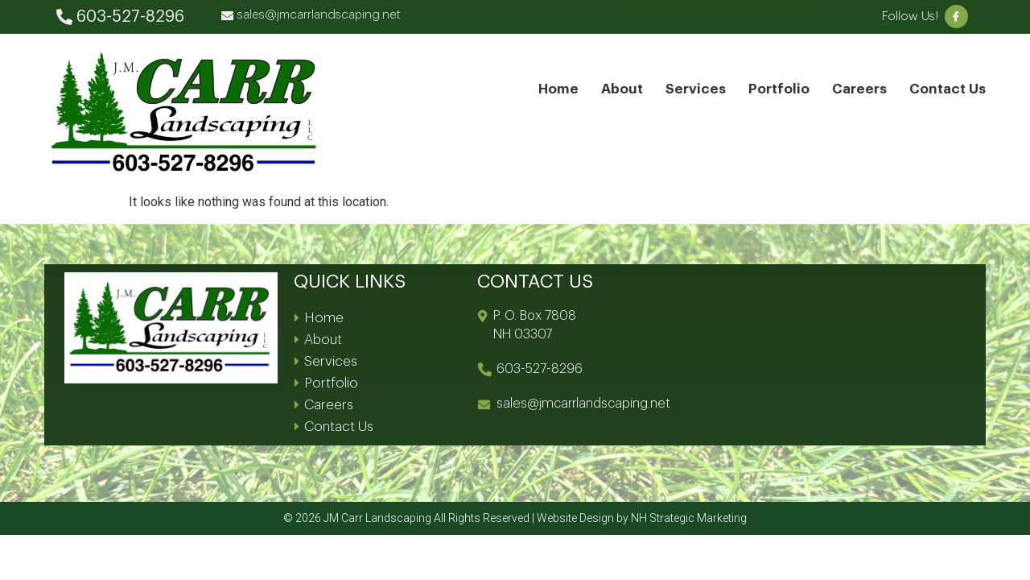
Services (695, 89)
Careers (859, 89)
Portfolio (779, 89)
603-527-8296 (539, 368)
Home (558, 89)
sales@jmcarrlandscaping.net (583, 403)
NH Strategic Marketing (689, 518)
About (622, 89)
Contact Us (947, 89)
